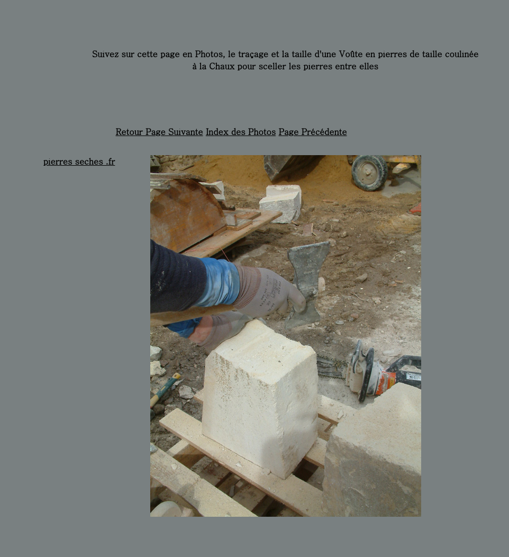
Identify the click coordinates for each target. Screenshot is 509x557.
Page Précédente (312, 131)
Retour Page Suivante (159, 131)
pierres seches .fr (79, 161)
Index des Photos (241, 131)
